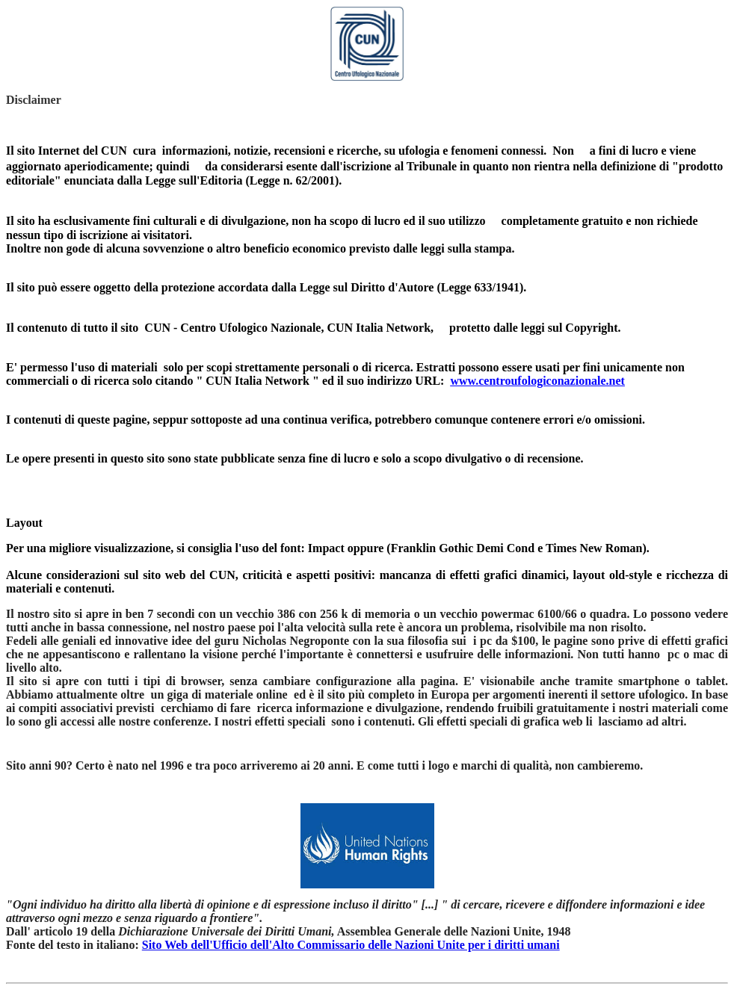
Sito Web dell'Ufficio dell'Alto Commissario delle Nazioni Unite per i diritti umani (351, 944)
